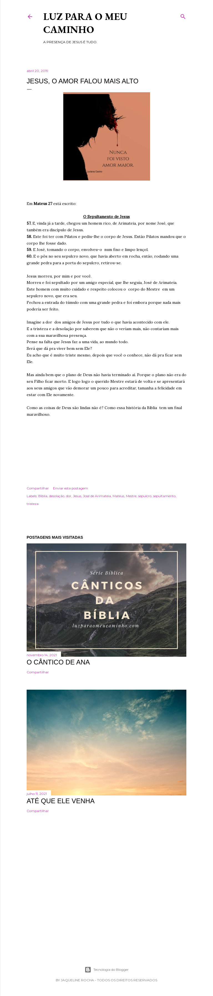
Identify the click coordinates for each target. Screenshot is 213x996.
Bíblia (42, 496)
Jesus (77, 496)
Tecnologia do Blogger (107, 969)
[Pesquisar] (183, 15)
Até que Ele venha (61, 801)
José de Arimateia (97, 496)
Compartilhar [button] (38, 488)
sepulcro (144, 496)
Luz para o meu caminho (85, 23)
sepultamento (164, 496)
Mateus (118, 496)
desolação (56, 496)
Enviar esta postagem (70, 488)
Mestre (131, 496)
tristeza (33, 504)
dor (68, 496)
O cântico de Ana (58, 662)
